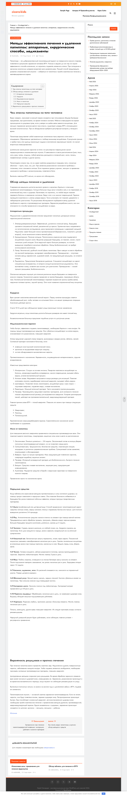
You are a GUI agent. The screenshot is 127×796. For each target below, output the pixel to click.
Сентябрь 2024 (94, 131)
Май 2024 (92, 147)
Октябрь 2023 (94, 176)
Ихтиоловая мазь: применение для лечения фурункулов (25, 767)
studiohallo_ (15, 56)
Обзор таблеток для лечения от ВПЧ (63, 766)
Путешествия (93, 236)
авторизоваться (49, 747)
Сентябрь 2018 (94, 196)
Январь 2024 (93, 164)
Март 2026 (92, 90)
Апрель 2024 (93, 151)
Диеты (91, 216)
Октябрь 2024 (94, 127)
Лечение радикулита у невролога (101, 62)
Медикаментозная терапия (25, 99)
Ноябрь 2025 (93, 106)
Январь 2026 (93, 98)
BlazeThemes (67, 790)
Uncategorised (15, 38)
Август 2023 (93, 180)
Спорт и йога (93, 240)
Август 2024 (93, 135)
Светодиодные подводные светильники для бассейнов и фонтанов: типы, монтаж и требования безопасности (103, 55)
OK (103, 793)
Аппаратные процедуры (24, 94)
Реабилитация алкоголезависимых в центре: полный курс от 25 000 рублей (102, 48)
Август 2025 (93, 114)
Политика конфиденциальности (94, 16)
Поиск (90, 25)
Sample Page (64, 10)
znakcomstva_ (55, 770)
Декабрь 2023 (94, 168)
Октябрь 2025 (94, 110)
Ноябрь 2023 (93, 172)
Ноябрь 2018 (93, 188)
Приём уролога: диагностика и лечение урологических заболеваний (102, 42)
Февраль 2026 (94, 94)
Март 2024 (92, 155)
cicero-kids (19, 12)
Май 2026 (92, 82)
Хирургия (20, 96)
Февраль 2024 (94, 159)
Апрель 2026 (93, 86)
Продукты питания (95, 232)
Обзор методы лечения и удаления (25, 91)
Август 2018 (93, 200)
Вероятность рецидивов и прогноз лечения (28, 106)
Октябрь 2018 (93, 192)
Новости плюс (93, 228)
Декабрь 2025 (94, 102)
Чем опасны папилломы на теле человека (27, 89)
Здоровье (92, 220)
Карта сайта (102, 10)
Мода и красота (94, 224)
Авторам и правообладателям (83, 10)
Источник (13, 713)
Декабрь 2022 (94, 184)
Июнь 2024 (93, 143)
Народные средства (23, 104)
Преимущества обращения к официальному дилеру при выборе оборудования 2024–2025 (101, 68)
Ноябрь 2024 (93, 123)
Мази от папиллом (23, 101)
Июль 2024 (93, 139)
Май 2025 (92, 118)
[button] (41, 86)
